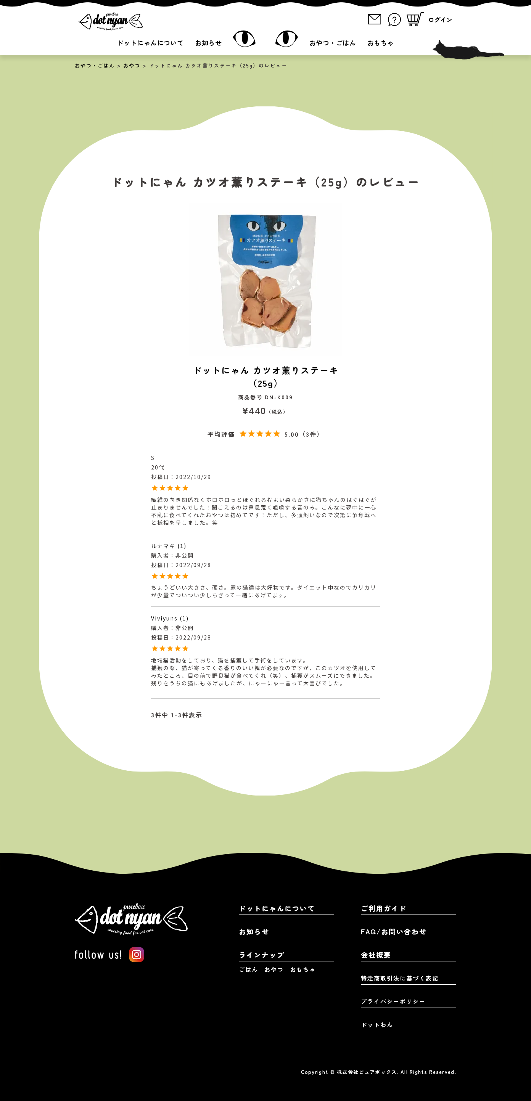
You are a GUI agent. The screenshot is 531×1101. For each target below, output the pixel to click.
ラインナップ (262, 955)
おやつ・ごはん (332, 42)
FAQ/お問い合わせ (394, 931)
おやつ (131, 65)
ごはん (248, 969)
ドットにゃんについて (150, 42)
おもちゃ (380, 42)
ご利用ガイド (384, 908)
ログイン (440, 19)
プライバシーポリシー (393, 1001)
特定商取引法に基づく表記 (400, 978)
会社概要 (376, 955)
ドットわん (377, 1025)
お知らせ (208, 42)
